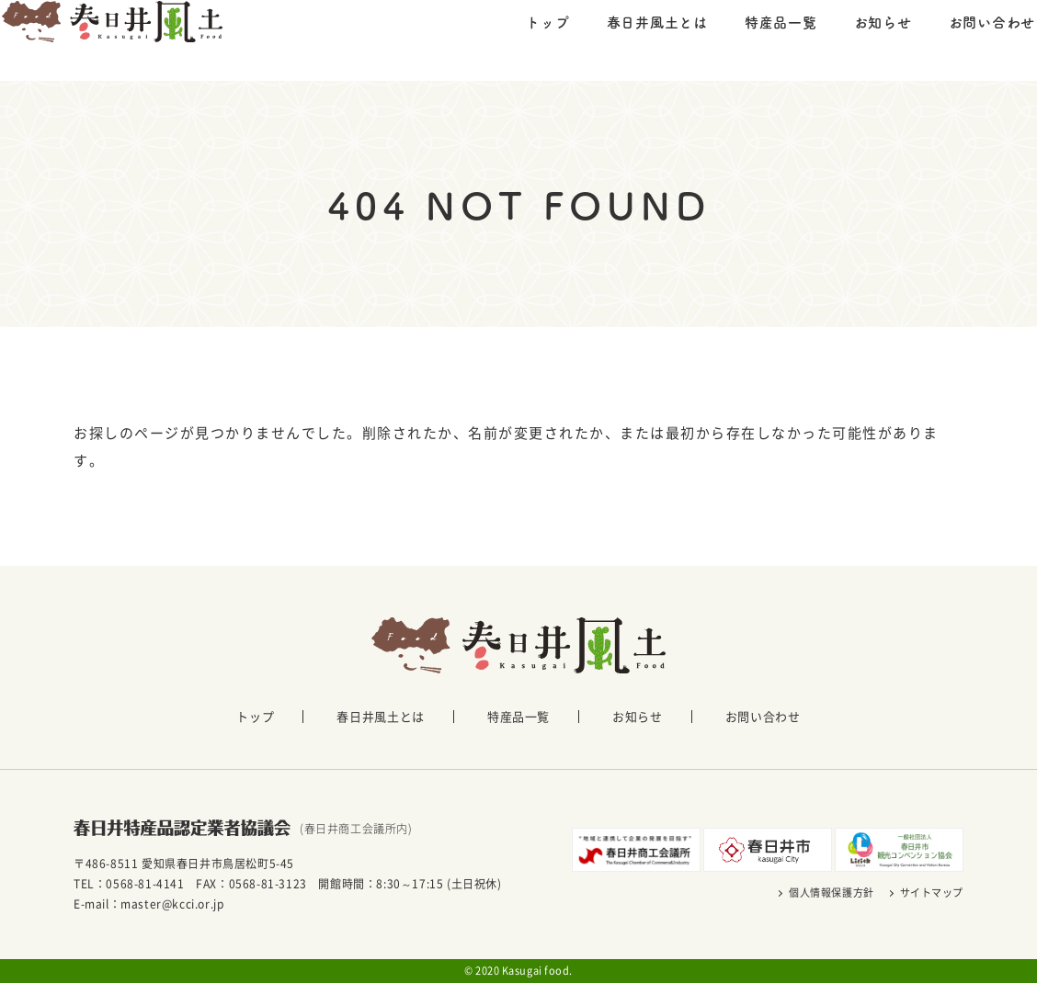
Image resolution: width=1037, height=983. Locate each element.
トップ (512, 39)
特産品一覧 (746, 39)
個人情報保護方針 (831, 892)
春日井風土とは (622, 39)
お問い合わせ (957, 39)
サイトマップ (931, 892)
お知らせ (848, 39)
